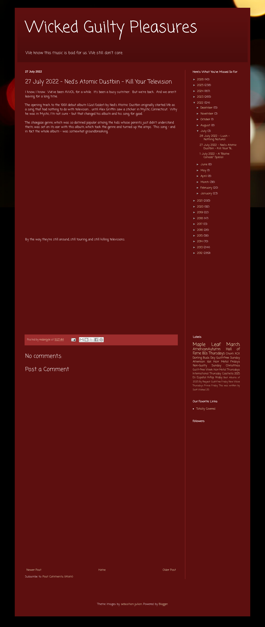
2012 (200, 253)
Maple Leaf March (216, 344)
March (205, 182)
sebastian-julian (131, 604)
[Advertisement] (101, 526)
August (206, 125)
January (207, 193)
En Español (199, 378)
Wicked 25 (203, 389)
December (207, 108)
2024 (200, 91)
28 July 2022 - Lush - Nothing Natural (215, 137)
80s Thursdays (213, 353)
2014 (200, 241)
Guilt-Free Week (203, 370)
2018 (200, 218)
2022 (200, 103)
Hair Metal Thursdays (227, 370)
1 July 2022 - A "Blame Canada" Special (214, 155)
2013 (200, 247)
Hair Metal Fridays (227, 362)
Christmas (233, 366)
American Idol (202, 362)
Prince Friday (211, 385)
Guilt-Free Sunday (228, 358)
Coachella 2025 (231, 374)
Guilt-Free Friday (219, 381)
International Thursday (207, 374)
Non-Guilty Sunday (207, 366)
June (204, 164)
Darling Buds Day (204, 358)
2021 (200, 201)
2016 (200, 230)
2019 (200, 212)
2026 (201, 79)
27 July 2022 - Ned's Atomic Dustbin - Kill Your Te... (218, 147)
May (204, 170)
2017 (200, 224)
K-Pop (211, 378)
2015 (200, 236)
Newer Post (33, 570)
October (206, 119)
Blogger (163, 604)
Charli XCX (233, 354)
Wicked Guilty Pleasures (111, 28)
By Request (204, 381)
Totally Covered (205, 409)
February (207, 188)
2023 (200, 97)
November (207, 114)
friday (218, 378)
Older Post (169, 570)
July (204, 131)
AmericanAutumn (206, 349)
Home (102, 570)
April (204, 176)
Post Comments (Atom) (58, 577)
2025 (200, 85)
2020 (200, 207)
